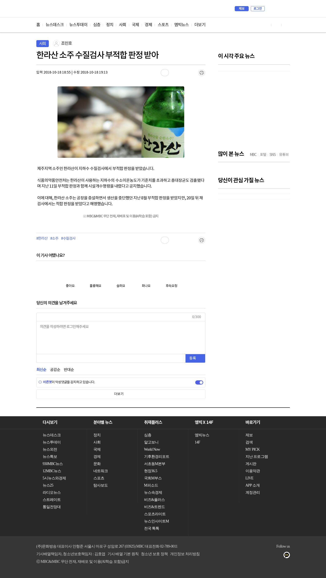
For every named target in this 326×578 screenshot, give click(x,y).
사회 (122, 25)
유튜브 (245, 556)
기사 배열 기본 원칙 (123, 554)
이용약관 (253, 471)
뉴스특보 (50, 456)
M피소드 (151, 485)
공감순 (55, 370)
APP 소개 (253, 485)
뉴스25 (48, 485)
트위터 (262, 556)
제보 (241, 9)
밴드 (271, 556)
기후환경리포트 (156, 456)
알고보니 (151, 442)
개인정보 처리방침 (185, 554)
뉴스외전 (50, 449)
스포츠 (163, 25)
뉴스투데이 (78, 25)
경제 (148, 25)
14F (197, 442)
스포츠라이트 (155, 514)
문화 (97, 464)
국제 (135, 25)
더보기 (199, 25)
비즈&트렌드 (154, 507)
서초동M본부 (154, 464)
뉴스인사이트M (156, 521)
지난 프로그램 (257, 456)
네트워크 (100, 471)
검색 (270, 8)
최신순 (41, 370)
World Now (152, 449)
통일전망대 (52, 507)
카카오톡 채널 (288, 556)
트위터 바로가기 (286, 24)
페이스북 (254, 556)
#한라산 (42, 239)
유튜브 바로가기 (266, 24)
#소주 (54, 239)
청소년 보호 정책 (154, 554)
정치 (109, 25)
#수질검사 (68, 239)
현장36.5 (150, 471)
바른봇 (45, 382)
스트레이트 (52, 500)
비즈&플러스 (154, 500)
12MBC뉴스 (52, 471)
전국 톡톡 (151, 528)
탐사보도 (100, 485)
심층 (96, 25)
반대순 (69, 370)
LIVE (249, 478)
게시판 (251, 464)
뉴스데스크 (55, 25)
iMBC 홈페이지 (285, 8)
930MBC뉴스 (53, 464)
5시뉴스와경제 (54, 478)
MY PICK (276, 8)
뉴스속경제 (153, 492)
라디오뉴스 (52, 492)
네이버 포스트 (279, 556)
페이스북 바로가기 (276, 24)
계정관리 (253, 492)
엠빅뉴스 (181, 25)
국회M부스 (153, 478)
